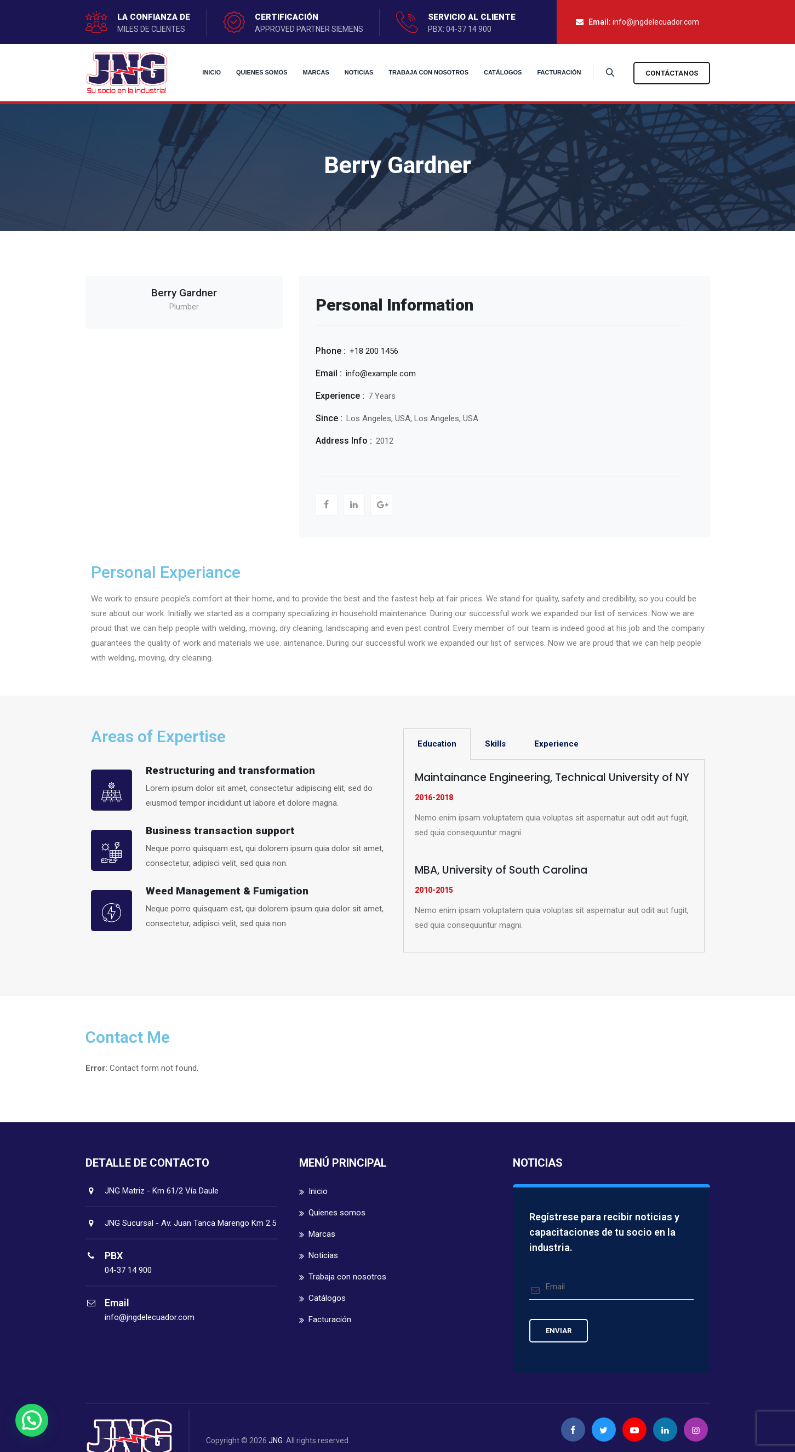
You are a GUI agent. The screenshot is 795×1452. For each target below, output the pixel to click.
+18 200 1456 (374, 351)
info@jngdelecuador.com (656, 22)
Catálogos (495, 72)
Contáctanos (671, 73)
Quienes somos (255, 72)
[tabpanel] (554, 856)
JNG (275, 1440)
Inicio (204, 72)
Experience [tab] (556, 744)
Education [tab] (436, 744)
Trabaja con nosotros (421, 72)
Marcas (308, 72)
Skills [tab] (495, 744)
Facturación (552, 72)
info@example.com (381, 373)
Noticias (352, 72)
